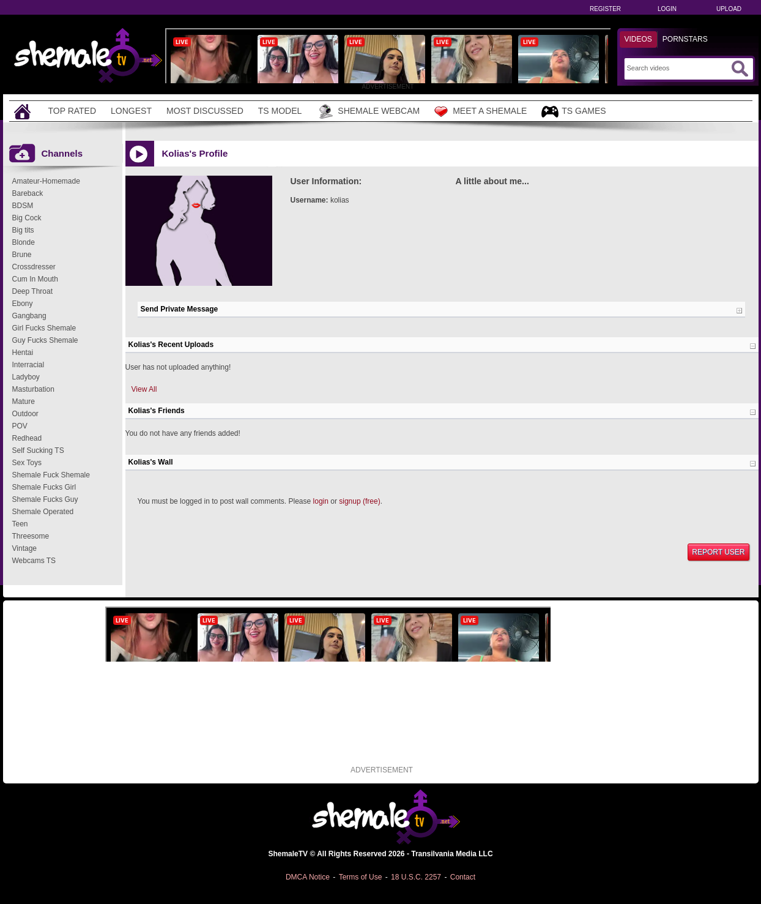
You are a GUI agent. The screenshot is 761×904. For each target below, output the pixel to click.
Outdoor (25, 413)
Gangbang (29, 316)
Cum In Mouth (35, 279)
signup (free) (359, 501)
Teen (20, 524)
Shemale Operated (43, 511)
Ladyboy (26, 377)
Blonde (23, 242)
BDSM (23, 205)
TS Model (280, 111)
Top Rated (72, 111)
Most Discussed (204, 111)
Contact (462, 877)
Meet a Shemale (480, 111)
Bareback (27, 193)
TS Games (573, 112)
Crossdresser (34, 267)
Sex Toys (27, 462)
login (321, 501)
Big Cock (27, 218)
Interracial (28, 364)
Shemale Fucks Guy (45, 499)
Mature (23, 401)
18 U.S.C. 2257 (416, 877)
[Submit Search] (739, 68)
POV (20, 426)
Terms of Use (360, 877)
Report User (718, 552)
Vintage (24, 548)
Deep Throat (32, 291)
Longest (131, 111)
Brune (22, 254)
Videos (638, 39)
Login (667, 9)
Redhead (27, 438)
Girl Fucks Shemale (44, 328)
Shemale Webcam (368, 111)
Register (605, 9)
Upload (728, 9)
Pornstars (685, 39)
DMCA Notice (308, 877)
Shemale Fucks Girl (44, 487)
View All (144, 389)
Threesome (31, 536)
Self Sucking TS (38, 450)
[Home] (24, 111)
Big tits (23, 230)
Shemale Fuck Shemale (51, 475)
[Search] (677, 68)
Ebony (22, 303)
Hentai (23, 352)
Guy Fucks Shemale (45, 340)
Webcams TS (34, 560)
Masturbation (33, 389)
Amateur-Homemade (46, 181)
